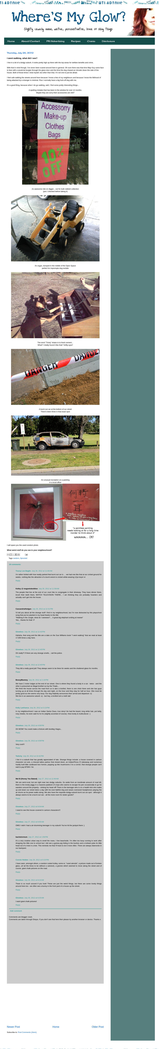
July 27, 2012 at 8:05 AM (34, 822)
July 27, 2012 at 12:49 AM (48, 779)
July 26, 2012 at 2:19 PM (38, 680)
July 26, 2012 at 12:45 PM (34, 649)
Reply (18, 581)
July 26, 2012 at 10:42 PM (33, 756)
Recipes (75, 41)
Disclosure (108, 41)
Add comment (16, 911)
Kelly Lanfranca (22, 708)
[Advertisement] (55, 1004)
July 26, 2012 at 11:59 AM (49, 589)
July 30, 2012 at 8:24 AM (34, 880)
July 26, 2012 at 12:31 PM (42, 609)
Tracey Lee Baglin (23, 571)
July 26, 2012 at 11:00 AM (42, 571)
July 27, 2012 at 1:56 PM (38, 837)
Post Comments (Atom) (27, 1032)
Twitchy (19, 756)
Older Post (98, 1026)
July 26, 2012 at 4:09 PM (34, 725)
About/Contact (30, 41)
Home (11, 41)
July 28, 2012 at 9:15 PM (39, 860)
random (16, 558)
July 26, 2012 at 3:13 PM (39, 708)
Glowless (20, 632)
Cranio (91, 41)
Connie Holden (22, 860)
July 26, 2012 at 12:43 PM (34, 632)
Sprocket (23, 558)
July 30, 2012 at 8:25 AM (34, 898)
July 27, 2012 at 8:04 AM (34, 807)
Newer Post (13, 1026)
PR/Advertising (55, 41)
